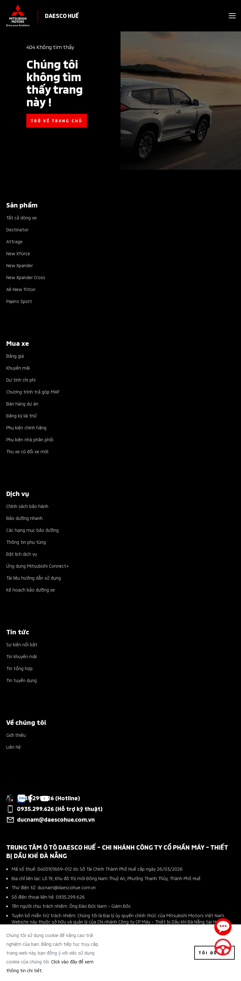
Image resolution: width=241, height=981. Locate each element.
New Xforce (18, 253)
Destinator (17, 229)
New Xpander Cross (25, 277)
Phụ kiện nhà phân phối (29, 439)
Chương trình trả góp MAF (33, 391)
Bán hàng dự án (22, 403)
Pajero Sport (19, 301)
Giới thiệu (16, 735)
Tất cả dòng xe (21, 217)
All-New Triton (20, 289)
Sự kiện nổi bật (21, 644)
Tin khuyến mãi (21, 656)
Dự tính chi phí (20, 380)
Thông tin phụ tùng (26, 542)
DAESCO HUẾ (62, 15)
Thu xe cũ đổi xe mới (27, 451)
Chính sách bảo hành (27, 506)
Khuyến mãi (18, 368)
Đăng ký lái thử (21, 415)
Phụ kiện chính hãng (26, 427)
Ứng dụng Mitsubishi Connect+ (37, 566)
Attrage (14, 241)
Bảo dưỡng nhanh (24, 518)
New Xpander (19, 265)
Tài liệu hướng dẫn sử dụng (33, 578)
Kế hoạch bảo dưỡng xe (30, 589)
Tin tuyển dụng (21, 680)
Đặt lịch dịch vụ (21, 554)
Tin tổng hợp (19, 668)
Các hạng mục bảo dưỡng (32, 530)
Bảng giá (15, 356)
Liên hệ (13, 747)
